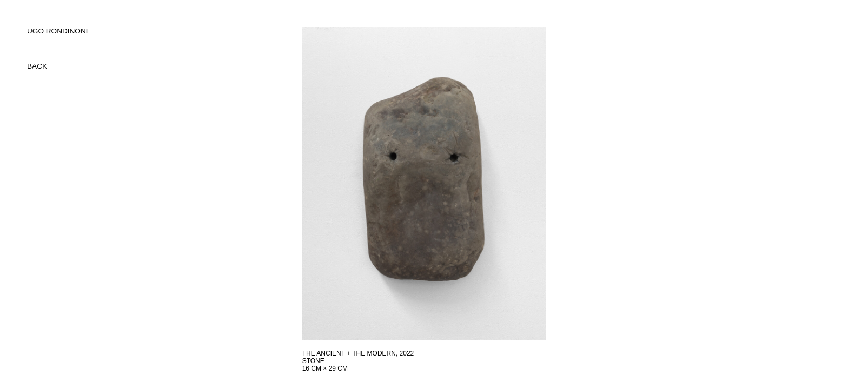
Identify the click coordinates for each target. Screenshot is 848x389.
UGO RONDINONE (59, 31)
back (37, 66)
